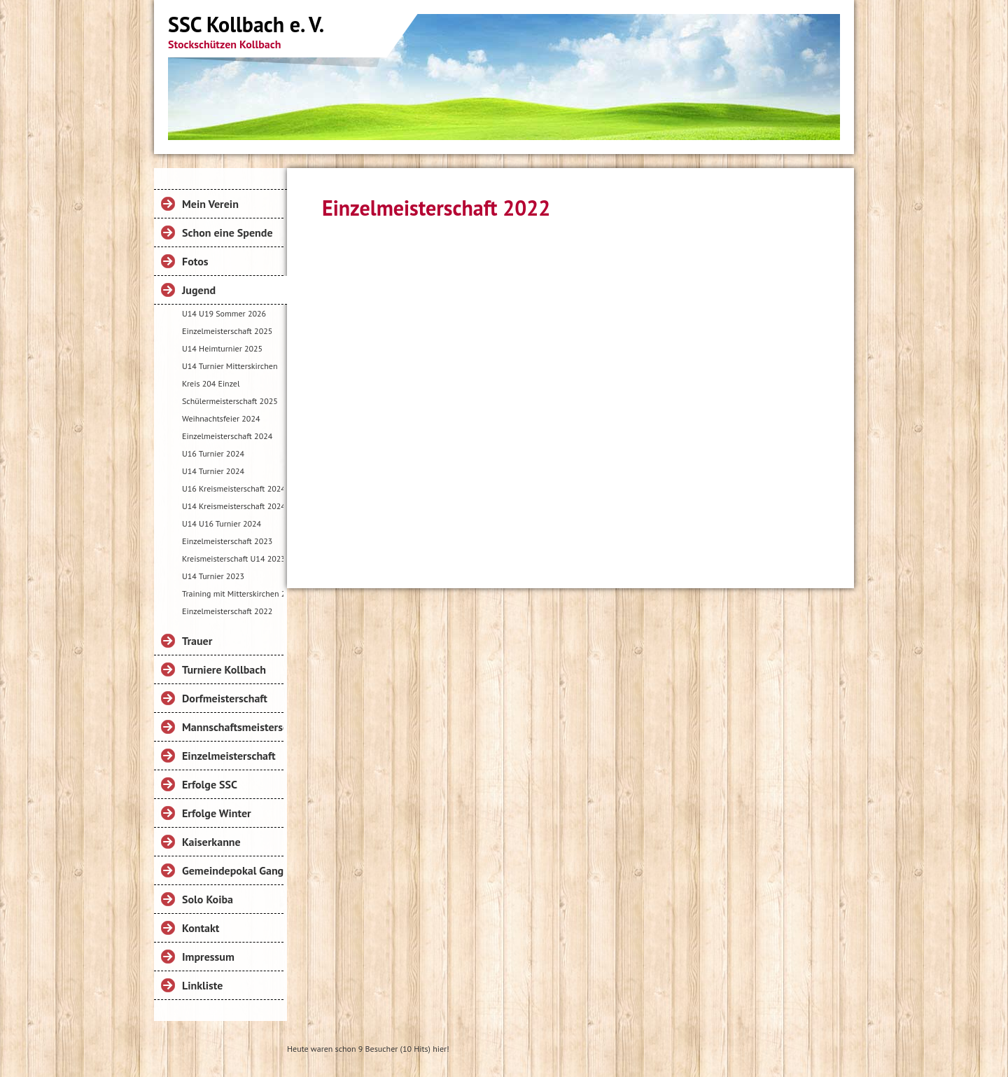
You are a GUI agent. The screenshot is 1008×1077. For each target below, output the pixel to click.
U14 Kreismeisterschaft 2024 (233, 506)
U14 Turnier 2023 (213, 576)
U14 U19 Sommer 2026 (224, 313)
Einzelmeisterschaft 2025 (227, 331)
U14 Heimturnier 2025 (222, 348)
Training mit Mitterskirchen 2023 (233, 593)
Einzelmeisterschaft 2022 (227, 611)
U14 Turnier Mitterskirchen (229, 366)
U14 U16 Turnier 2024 (221, 523)
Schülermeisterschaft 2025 (230, 401)
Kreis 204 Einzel (210, 383)
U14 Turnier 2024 (213, 471)
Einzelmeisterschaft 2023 (227, 541)
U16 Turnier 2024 (213, 453)
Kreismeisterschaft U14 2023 (233, 558)
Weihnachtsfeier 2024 (221, 418)
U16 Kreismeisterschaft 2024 (233, 488)
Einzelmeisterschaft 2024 (227, 436)
